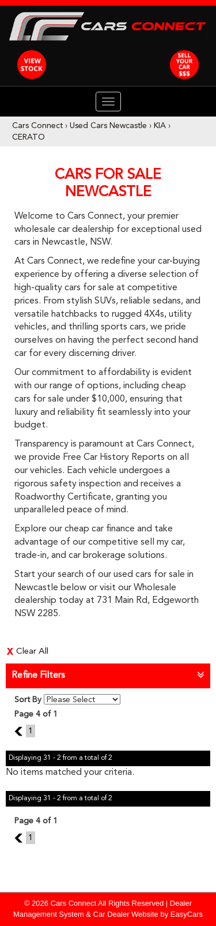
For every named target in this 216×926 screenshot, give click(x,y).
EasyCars (186, 914)
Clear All (32, 651)
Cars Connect (37, 126)
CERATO (28, 137)
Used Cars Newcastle (108, 126)
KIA (160, 126)
